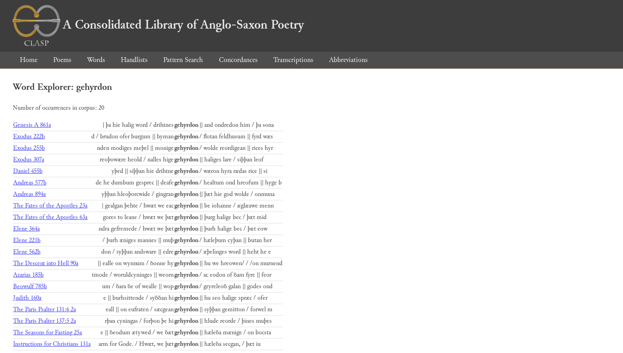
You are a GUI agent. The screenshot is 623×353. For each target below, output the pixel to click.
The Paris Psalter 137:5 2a (44, 321)
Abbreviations (348, 60)
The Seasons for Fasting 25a (47, 332)
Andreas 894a (29, 194)
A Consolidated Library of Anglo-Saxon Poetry (158, 25)
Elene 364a (26, 228)
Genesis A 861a (32, 125)
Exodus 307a (28, 159)
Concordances (238, 60)
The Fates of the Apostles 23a (50, 205)
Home (28, 60)
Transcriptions (293, 60)
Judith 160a (27, 298)
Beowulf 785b (30, 286)
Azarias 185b (28, 274)
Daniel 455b (28, 171)
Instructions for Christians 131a (52, 344)
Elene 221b (27, 240)
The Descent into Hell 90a (45, 263)
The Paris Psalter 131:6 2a (44, 309)
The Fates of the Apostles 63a (50, 217)
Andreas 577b (29, 182)
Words (96, 60)
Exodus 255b (29, 148)
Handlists (134, 60)
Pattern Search (183, 60)
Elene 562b (27, 251)
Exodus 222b (29, 136)
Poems (62, 60)
